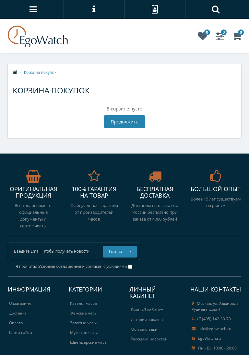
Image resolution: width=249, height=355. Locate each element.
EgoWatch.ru (206, 338)
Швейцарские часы (88, 342)
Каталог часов (83, 303)
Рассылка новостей (149, 339)
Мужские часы (84, 332)
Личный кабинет (147, 310)
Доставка (18, 313)
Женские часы (83, 313)
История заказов (147, 319)
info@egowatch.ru (211, 328)
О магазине (20, 303)
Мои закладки (144, 329)
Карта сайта (20, 332)
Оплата (16, 323)
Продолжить (124, 122)
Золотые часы (83, 323)
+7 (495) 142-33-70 (211, 319)
